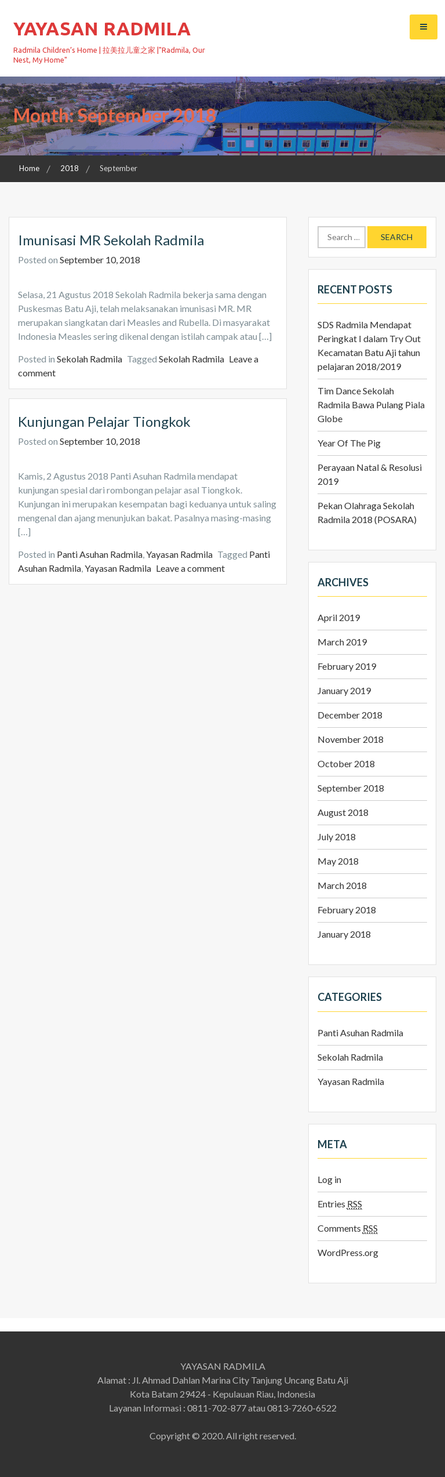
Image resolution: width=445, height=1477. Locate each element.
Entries (340, 1204)
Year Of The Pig (349, 442)
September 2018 (351, 787)
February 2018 (347, 909)
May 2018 (338, 860)
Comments (348, 1228)
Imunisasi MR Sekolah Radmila (111, 239)
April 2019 (339, 617)
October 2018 (346, 763)
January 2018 (344, 933)
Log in (329, 1179)
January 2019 (344, 690)
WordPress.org (348, 1252)
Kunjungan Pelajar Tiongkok (104, 421)
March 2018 (342, 885)
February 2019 (347, 666)
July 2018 (337, 836)
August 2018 (343, 812)
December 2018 (350, 714)
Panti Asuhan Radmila (100, 554)
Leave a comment (190, 568)
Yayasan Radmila (179, 554)
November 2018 (351, 739)
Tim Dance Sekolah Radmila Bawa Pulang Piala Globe (371, 404)
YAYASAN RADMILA (102, 28)
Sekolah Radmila (89, 358)
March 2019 (342, 641)
